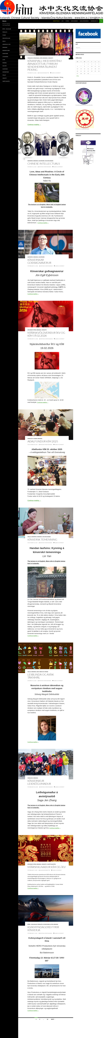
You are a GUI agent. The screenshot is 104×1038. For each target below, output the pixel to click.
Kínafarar (36, 58)
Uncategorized (49, 160)
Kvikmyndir (46, 924)
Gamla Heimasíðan (84, 20)
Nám (37, 671)
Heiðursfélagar (6, 38)
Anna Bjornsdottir (44, 72)
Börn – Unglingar (6, 28)
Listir (41, 58)
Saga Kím (4, 65)
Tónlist (4, 75)
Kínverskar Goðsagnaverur (39, 261)
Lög (62, 20)
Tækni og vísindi (43, 671)
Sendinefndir (5, 71)
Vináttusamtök (51, 864)
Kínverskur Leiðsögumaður (39, 782)
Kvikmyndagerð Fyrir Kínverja (43, 928)
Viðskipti (50, 58)
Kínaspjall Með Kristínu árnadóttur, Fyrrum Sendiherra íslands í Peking (44, 65)
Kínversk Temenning (42, 539)
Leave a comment (56, 72)
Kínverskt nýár (31, 330)
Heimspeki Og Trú (6, 44)
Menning (45, 58)
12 (47, 1019)
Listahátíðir (5, 56)
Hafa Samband (74, 20)
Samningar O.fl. (94, 20)
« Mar (77, 76)
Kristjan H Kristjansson (45, 166)
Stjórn (67, 20)
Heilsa (29, 536)
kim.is (4, 21)
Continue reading (34, 124)
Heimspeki (30, 160)
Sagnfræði (41, 160)
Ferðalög (30, 58)
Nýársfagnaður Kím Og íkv (46, 867)
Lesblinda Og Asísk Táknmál (40, 676)
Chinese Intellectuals (43, 163)
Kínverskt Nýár (6, 50)
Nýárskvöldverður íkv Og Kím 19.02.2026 (46, 334)
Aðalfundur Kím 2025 (42, 441)
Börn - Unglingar (32, 924)
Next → (53, 1019)
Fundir (35, 438)
